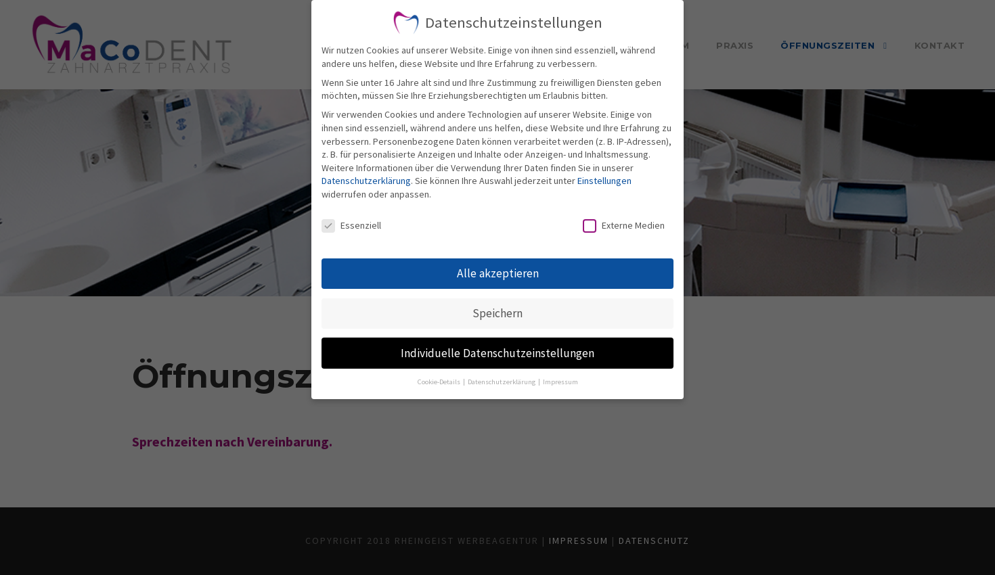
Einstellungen (604, 181)
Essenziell (351, 225)
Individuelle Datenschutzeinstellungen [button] (497, 353)
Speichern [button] (497, 313)
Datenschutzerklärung (366, 181)
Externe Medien (624, 225)
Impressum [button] (560, 381)
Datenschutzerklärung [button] (502, 381)
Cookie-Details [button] (440, 381)
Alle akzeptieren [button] (498, 273)
